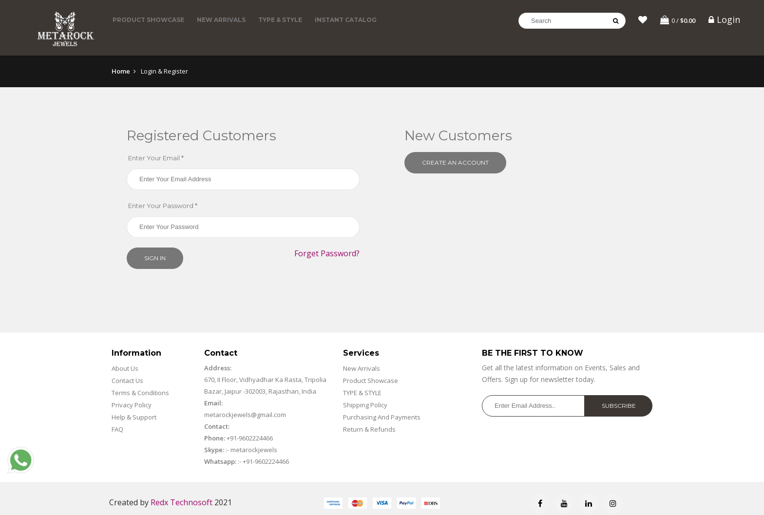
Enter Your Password (162, 206)
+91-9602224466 (250, 438)
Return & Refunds (369, 429)
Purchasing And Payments (381, 417)
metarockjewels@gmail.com (245, 414)
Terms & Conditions (140, 392)
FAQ (117, 429)
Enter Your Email (156, 158)
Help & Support (134, 417)
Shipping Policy (365, 405)
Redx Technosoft (181, 502)
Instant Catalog (346, 19)
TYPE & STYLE (280, 19)
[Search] (572, 21)
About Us (125, 368)
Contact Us (127, 380)
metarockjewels (253, 449)
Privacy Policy (132, 405)
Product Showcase (148, 19)
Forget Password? (327, 253)
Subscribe (619, 405)
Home (121, 71)
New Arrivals (221, 19)
